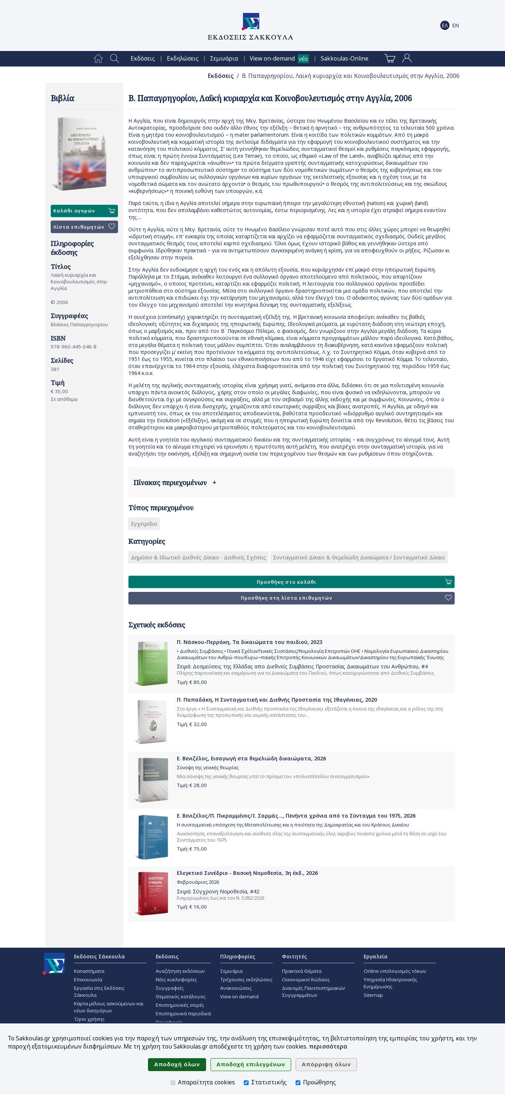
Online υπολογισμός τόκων (395, 971)
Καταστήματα (89, 971)
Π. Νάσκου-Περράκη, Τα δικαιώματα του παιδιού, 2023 (249, 641)
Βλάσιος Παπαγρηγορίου (79, 324)
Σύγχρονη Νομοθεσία (220, 891)
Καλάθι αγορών (84, 211)
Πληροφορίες (237, 956)
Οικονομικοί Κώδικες (306, 979)
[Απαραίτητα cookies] (173, 1082)
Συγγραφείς (170, 988)
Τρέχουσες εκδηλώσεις (246, 979)
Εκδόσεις (143, 58)
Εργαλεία (376, 956)
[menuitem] (98, 59)
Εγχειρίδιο (144, 523)
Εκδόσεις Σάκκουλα (99, 956)
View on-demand (272, 58)
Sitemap (373, 995)
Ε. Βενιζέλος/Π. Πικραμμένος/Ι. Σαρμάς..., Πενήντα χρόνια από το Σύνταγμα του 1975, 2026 (296, 815)
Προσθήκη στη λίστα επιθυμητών (346, 598)
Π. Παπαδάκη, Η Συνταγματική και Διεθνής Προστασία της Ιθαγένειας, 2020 (277, 699)
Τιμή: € (192, 682)
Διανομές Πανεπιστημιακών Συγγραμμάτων (313, 991)
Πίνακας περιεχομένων (175, 482)
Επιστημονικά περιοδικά (183, 1013)
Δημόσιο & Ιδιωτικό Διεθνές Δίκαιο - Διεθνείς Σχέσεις (198, 557)
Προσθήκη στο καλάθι (354, 582)
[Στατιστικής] (246, 1082)
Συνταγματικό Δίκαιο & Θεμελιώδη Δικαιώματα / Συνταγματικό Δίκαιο (359, 557)
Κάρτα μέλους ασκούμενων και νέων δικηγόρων (109, 1007)
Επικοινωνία (88, 979)
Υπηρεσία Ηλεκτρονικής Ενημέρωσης (390, 983)
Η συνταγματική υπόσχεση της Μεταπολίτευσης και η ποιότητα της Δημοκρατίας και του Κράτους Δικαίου (293, 825)
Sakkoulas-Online (344, 58)
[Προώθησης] (298, 1082)
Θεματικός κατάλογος (181, 996)
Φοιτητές (294, 956)
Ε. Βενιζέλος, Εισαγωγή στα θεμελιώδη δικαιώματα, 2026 (251, 758)
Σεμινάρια (224, 58)
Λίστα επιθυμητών (84, 227)
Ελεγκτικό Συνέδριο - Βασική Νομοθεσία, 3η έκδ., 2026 (247, 872)
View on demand (239, 996)
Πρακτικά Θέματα (301, 971)
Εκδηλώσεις (183, 58)
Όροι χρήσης (89, 1019)
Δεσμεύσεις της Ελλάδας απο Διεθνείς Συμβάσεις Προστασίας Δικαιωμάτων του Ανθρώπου (305, 666)
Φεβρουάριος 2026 (198, 882)
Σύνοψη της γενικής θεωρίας (208, 767)
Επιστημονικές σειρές (180, 1005)
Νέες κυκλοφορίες (176, 979)
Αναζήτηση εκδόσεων (180, 971)
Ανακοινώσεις (236, 988)
